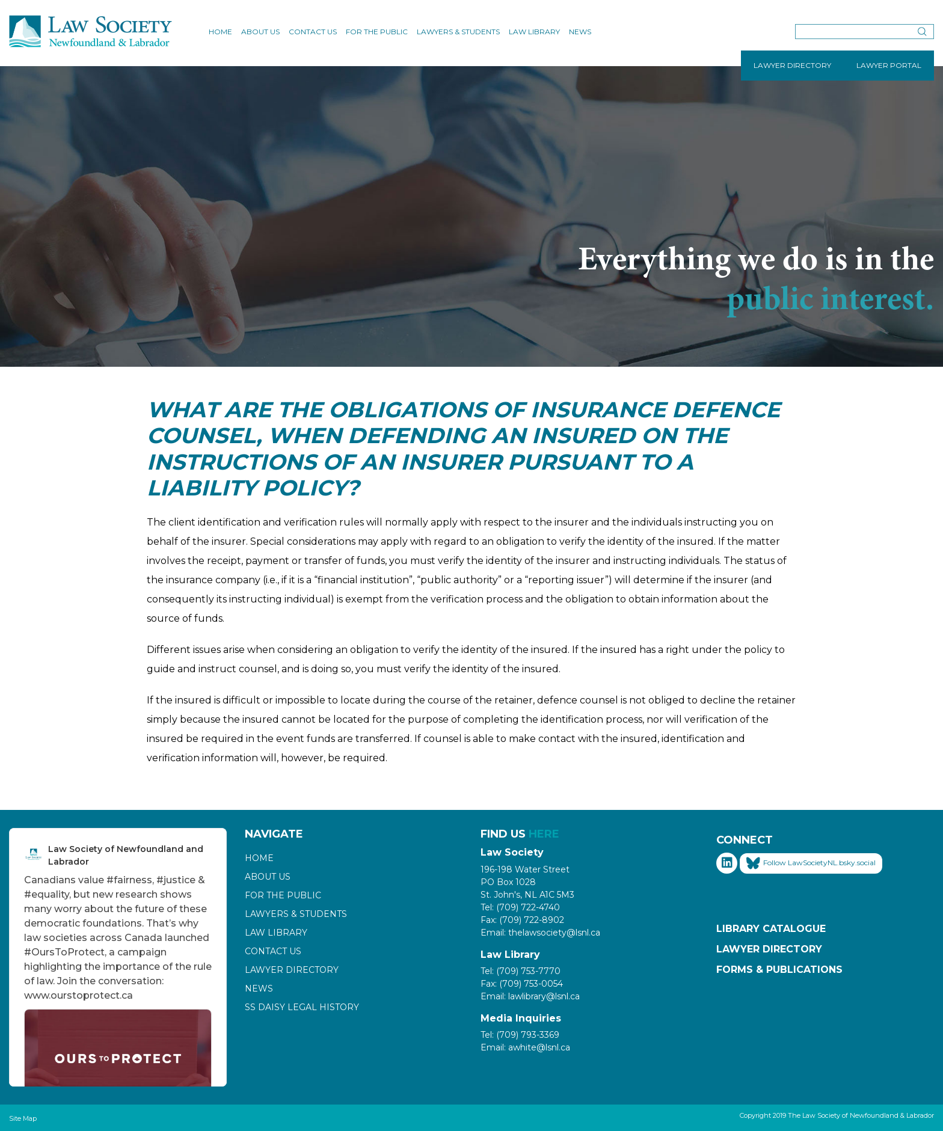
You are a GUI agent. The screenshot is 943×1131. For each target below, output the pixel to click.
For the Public (377, 31)
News (580, 31)
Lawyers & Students (458, 31)
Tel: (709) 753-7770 (521, 971)
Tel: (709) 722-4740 (520, 907)
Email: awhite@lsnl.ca (525, 1047)
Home (220, 31)
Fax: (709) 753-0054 (522, 983)
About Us (260, 31)
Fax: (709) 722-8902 (522, 920)
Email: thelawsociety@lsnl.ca (540, 932)
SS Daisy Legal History (302, 1007)
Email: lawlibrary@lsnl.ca (530, 996)
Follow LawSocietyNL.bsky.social (811, 863)
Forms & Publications (779, 969)
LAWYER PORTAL (888, 65)
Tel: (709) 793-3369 (520, 1034)
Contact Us (313, 31)
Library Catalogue (771, 928)
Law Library (534, 31)
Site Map (23, 1118)
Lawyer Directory (292, 969)
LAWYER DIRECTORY (792, 65)
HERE (544, 834)
